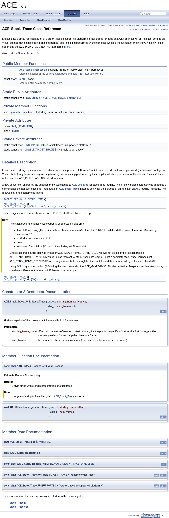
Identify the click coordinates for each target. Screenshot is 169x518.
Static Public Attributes (118, 25)
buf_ (14, 126)
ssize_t (45, 69)
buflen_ (16, 130)
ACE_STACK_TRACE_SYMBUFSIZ (62, 97)
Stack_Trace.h (17, 502)
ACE (137, 188)
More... (68, 46)
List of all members (160, 29)
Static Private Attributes (140, 29)
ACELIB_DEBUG (12, 199)
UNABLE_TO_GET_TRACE (39, 149)
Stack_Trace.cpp (18, 506)
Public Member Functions (96, 25)
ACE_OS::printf (14, 278)
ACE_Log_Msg (80, 184)
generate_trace (18, 112)
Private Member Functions (140, 25)
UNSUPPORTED (34, 145)
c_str (22, 79)
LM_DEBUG (29, 199)
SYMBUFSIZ (33, 97)
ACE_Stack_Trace (29, 69)
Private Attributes (160, 25)
